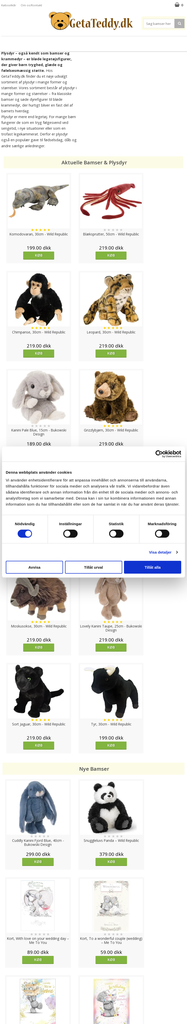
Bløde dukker (57, 41)
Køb (25, 255)
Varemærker (138, 41)
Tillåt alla (153, 567)
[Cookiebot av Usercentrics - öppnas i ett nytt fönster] (159, 454)
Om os (6, 1001)
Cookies (7, 971)
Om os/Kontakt (31, 5)
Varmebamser (80, 41)
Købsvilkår (8, 5)
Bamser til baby (109, 41)
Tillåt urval (93, 567)
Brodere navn (167, 41)
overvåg (70, 780)
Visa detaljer (160, 552)
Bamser (15, 41)
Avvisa (34, 567)
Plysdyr (35, 41)
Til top (93, 954)
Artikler (7, 994)
